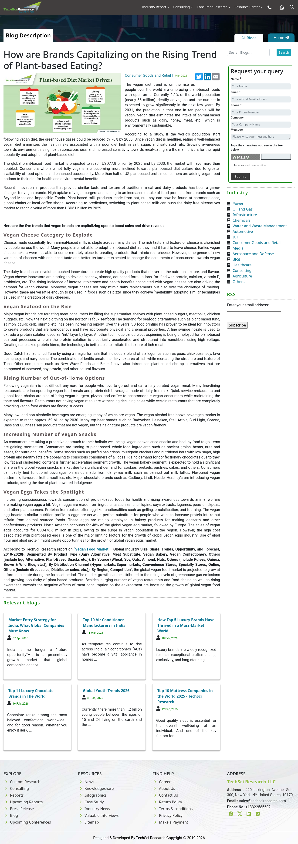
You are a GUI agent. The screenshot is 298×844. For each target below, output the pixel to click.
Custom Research (22, 781)
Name (236, 79)
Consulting (181, 7)
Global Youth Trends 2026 (106, 690)
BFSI (236, 259)
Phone (236, 105)
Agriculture (242, 276)
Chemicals (242, 220)
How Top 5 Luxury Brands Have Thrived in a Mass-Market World (185, 625)
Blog (10, 815)
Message (237, 130)
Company (237, 117)
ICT (235, 237)
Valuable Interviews (98, 815)
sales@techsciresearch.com (262, 801)
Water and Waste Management (260, 225)
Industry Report (154, 7)
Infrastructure (245, 214)
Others (238, 281)
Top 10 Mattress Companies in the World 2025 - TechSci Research (185, 696)
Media (238, 248)
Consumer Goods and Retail (257, 242)
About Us (163, 788)
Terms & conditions (172, 808)
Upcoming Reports (23, 801)
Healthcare (242, 264)
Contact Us (165, 795)
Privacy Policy (167, 815)
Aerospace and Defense (253, 253)
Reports (13, 795)
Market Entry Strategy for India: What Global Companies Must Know (36, 625)
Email (236, 92)
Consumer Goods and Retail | (156, 75)
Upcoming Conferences (27, 822)
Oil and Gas (243, 209)
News (86, 781)
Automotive (243, 231)
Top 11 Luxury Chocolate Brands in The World (31, 693)
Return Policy (167, 801)
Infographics (92, 795)
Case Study (91, 801)
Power (238, 203)
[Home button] (280, 7)
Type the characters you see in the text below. (257, 147)
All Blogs (248, 37)
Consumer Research (212, 7)
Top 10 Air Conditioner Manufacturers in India (104, 622)
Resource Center (247, 7)
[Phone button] (268, 7)
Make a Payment (170, 822)
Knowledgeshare (96, 788)
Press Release (18, 808)
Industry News (94, 808)
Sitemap (88, 822)
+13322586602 (258, 807)
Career (161, 781)
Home (281, 37)
